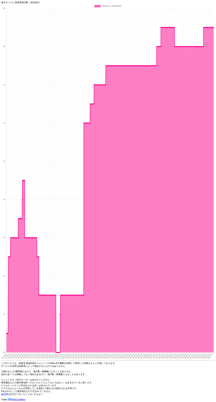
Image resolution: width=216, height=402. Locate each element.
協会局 (4, 394)
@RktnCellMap (17, 399)
